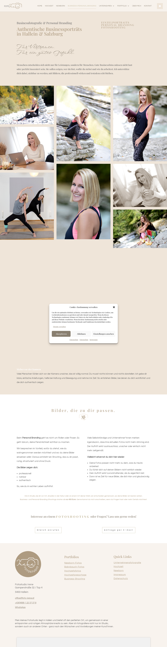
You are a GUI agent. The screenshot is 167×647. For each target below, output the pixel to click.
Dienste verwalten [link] (59, 327)
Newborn (119, 572)
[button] (114, 307)
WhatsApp (20, 608)
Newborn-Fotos (73, 564)
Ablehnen (81, 334)
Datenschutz (121, 580)
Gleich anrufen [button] (48, 531)
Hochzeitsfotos (72, 572)
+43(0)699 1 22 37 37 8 (25, 604)
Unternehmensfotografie (127, 564)
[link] (13, 6)
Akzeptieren (61, 334)
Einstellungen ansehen (103, 334)
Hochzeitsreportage (75, 576)
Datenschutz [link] (74, 340)
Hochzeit (118, 568)
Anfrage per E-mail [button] (118, 531)
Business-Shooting (74, 580)
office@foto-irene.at (24, 599)
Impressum (120, 576)
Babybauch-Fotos (74, 568)
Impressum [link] (94, 340)
